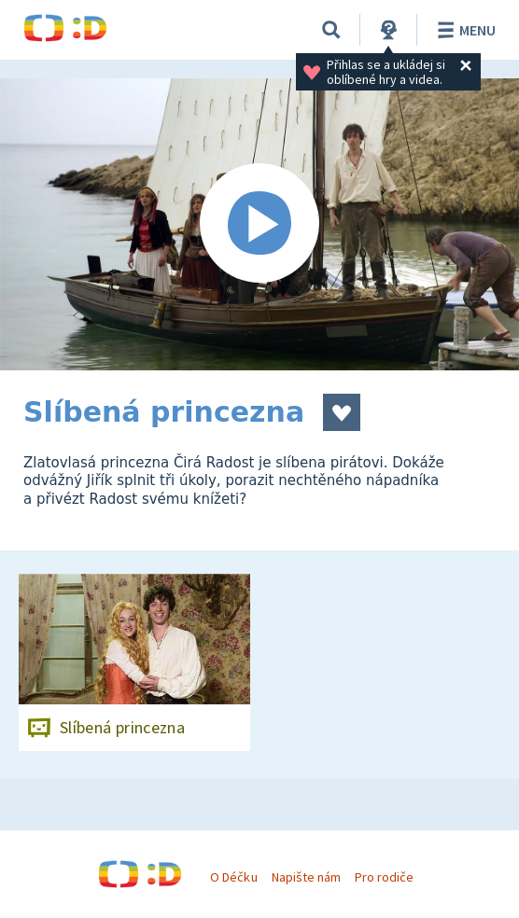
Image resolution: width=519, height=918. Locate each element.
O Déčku (233, 877)
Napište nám (306, 877)
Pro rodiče (384, 877)
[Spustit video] (259, 224)
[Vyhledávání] (331, 30)
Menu (463, 30)
